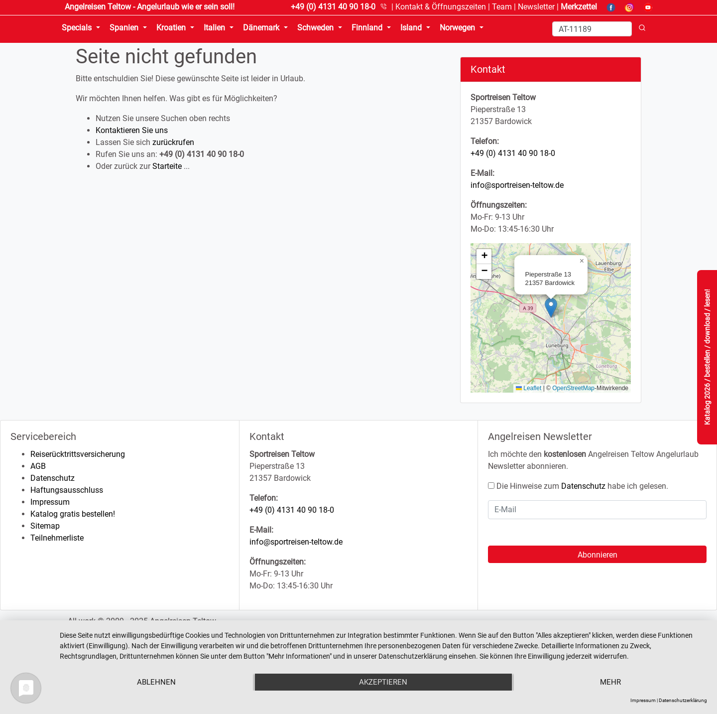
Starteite (167, 166)
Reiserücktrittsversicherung (77, 454)
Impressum (50, 502)
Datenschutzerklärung (683, 700)
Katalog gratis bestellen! (72, 514)
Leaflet (528, 388)
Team (502, 6)
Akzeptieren (383, 682)
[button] (551, 307)
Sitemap (45, 526)
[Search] (592, 28)
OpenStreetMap (573, 388)
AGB (38, 466)
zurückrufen (173, 142)
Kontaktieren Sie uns (132, 130)
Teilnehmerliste (57, 538)
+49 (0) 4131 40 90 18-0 (513, 153)
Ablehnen (156, 682)
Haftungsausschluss (66, 490)
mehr (610, 682)
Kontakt (440, 6)
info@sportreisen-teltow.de (517, 185)
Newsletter (536, 6)
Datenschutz (52, 478)
